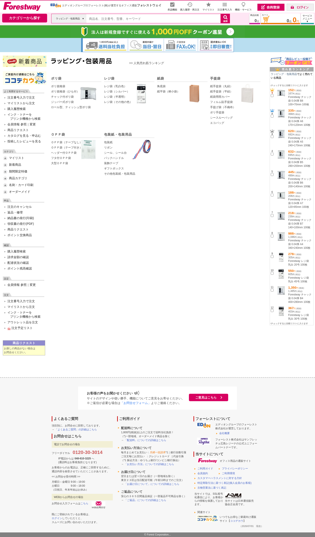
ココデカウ (236, 520)
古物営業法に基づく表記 (211, 487)
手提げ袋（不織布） (223, 107)
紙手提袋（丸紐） (221, 86)
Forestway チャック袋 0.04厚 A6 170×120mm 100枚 (300, 121)
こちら (84, 503)
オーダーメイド (19, 191)
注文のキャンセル (19, 206)
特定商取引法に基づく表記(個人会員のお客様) (224, 482)
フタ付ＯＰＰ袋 (61, 158)
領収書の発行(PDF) (20, 223)
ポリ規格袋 (58, 86)
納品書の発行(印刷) (20, 218)
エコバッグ (217, 122)
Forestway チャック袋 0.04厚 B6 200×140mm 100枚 (300, 182)
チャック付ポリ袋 (62, 96)
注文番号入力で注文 (21, 97)
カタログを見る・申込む (24, 135)
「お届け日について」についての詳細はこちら (151, 484)
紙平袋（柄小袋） (168, 91)
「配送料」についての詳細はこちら (145, 440)
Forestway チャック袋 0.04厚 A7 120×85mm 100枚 (300, 203)
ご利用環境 (228, 473)
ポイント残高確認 (19, 268)
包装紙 (108, 142)
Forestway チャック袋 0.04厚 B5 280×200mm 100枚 (300, 162)
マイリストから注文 (21, 103)
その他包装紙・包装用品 (119, 173)
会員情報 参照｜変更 (21, 124)
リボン (108, 147)
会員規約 (202, 473)
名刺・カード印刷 (21, 185)
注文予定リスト (20, 328)
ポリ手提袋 (217, 112)
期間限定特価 (18, 171)
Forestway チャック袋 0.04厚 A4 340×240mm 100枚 (300, 244)
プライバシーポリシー (235, 468)
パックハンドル (114, 158)
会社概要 (224, 433)
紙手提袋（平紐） (221, 91)
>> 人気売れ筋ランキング (146, 63)
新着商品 (15, 164)
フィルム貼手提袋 (221, 102)
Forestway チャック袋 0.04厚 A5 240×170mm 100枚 (300, 141)
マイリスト (16, 158)
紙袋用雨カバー (220, 96)
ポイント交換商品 (19, 235)
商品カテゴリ (18, 178)
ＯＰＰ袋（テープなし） (66, 142)
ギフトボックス (114, 168)
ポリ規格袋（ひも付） (65, 91)
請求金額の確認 (18, 257)
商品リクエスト (18, 130)
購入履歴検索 (16, 109)
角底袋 (161, 86)
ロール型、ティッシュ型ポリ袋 (71, 107)
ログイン (57, 518)
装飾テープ (111, 163)
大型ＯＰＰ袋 (59, 163)
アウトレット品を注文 (22, 322)
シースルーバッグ (221, 117)
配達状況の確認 (18, 262)
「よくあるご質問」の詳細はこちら (76, 429)
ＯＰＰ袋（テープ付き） (66, 147)
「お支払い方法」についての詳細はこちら (149, 464)
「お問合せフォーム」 (135, 403)
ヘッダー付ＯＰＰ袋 (64, 152)
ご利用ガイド (205, 468)
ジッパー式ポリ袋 (62, 102)
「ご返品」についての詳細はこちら (145, 500)
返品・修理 (15, 212)
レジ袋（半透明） (115, 96)
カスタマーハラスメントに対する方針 (219, 478)
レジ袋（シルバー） (117, 91)
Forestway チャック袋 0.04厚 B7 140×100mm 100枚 (300, 223)
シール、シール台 (115, 152)
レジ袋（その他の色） (118, 102)
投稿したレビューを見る (24, 141)
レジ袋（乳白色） (115, 86)
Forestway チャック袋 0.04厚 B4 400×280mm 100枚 (300, 298)
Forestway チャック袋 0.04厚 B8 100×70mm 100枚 (300, 100)
